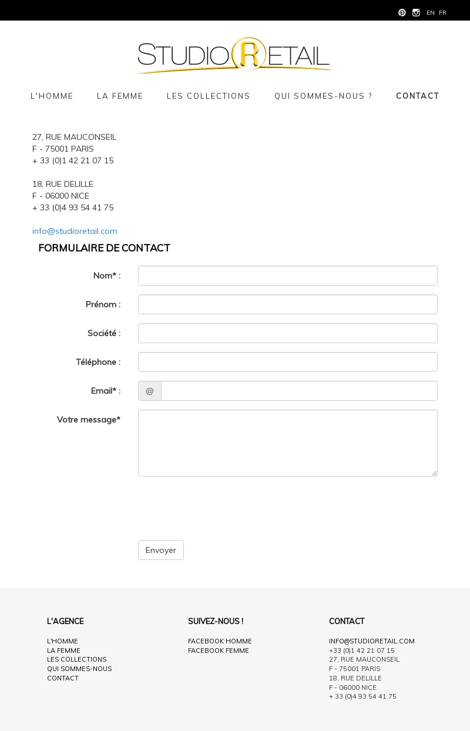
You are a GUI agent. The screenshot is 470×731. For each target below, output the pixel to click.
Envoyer (161, 550)
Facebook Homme (220, 641)
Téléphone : (98, 362)
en (431, 12)
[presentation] (227, 508)
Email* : (105, 390)
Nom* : (106, 275)
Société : (104, 333)
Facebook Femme (218, 650)
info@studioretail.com (75, 231)
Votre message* (88, 419)
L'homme (52, 95)
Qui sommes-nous (79, 669)
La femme (120, 95)
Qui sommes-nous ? (323, 95)
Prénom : (103, 304)
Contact (417, 95)
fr (442, 12)
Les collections (209, 95)
